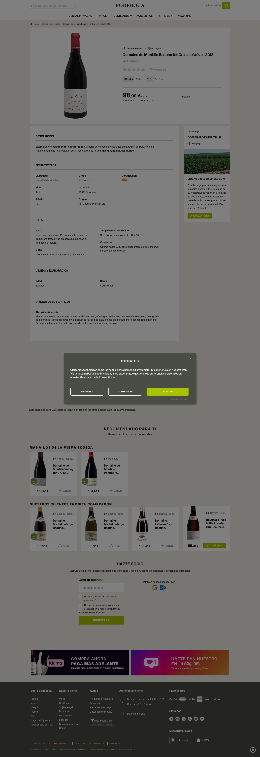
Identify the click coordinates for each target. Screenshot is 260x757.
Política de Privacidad (99, 373)
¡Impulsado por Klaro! (179, 399)
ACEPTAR (170, 391)
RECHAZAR (89, 391)
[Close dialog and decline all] (190, 358)
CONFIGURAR (129, 391)
